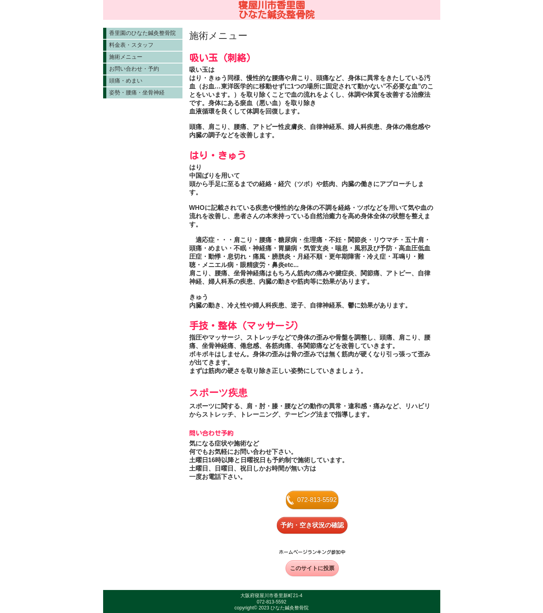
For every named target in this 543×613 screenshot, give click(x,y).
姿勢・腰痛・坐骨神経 (137, 92)
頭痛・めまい (125, 80)
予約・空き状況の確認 (312, 525)
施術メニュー (125, 57)
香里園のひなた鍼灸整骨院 (142, 33)
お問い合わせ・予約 (134, 68)
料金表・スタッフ (131, 45)
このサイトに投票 (312, 568)
